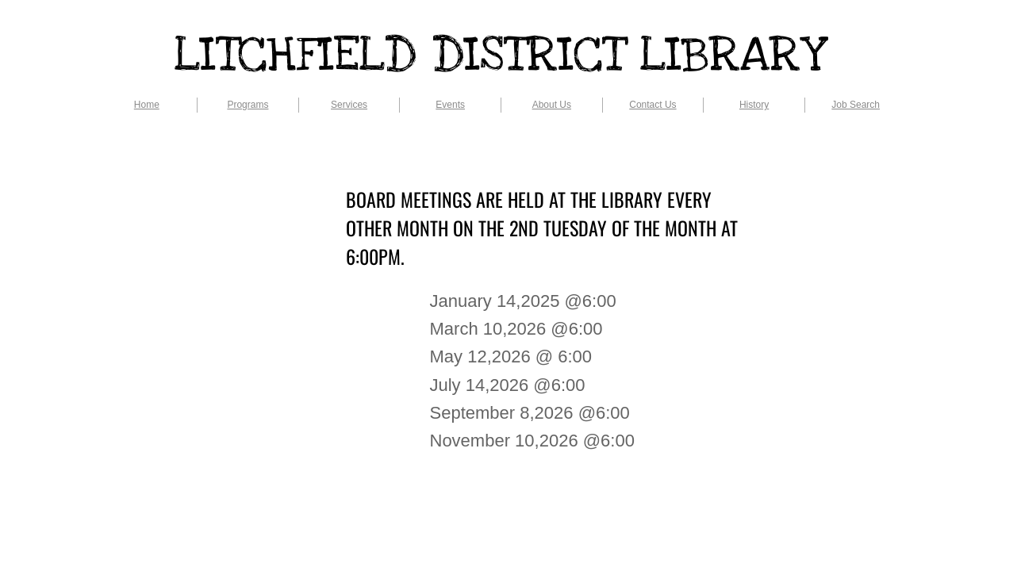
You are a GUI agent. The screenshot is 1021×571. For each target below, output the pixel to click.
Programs (247, 104)
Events (450, 104)
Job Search (855, 104)
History (754, 104)
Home (146, 104)
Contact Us (652, 104)
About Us (551, 104)
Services (349, 104)
